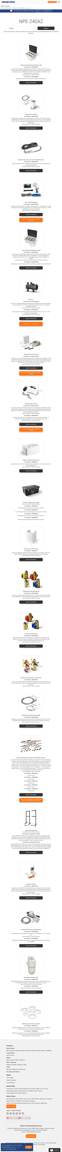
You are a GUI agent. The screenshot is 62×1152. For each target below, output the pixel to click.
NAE (21, 1069)
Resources (10, 1128)
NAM (14, 1069)
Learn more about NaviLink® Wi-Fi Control (31, 429)
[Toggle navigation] (58, 2)
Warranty (38, 1132)
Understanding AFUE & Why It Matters (16, 1093)
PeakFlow (20, 1064)
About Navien (29, 1143)
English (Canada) (12, 1118)
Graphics (14, 1080)
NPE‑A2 (8, 1050)
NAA (7, 1069)
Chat (56, 1150)
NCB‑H (8, 1055)
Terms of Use (44, 1143)
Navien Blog (10, 1086)
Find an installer (52, 2)
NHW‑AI (18, 1050)
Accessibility (41, 1144)
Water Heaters (9, 8)
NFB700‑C (22, 1060)
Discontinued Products (13, 1071)
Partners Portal (18, 1130)
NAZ (24, 1069)
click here (35, 31)
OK (28, 1147)
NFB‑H (8, 1060)
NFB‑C (17, 1060)
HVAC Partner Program (38, 1128)
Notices (35, 1144)
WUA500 (14, 1064)
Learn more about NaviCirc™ (31, 324)
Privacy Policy (52, 1143)
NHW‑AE (24, 1050)
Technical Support (42, 1130)
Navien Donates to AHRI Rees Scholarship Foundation (20, 1101)
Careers (24, 1132)
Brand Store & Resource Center (22, 1128)
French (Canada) (24, 1118)
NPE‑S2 (13, 1050)
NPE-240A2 (22, 8)
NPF (11, 1069)
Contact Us (37, 1143)
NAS (18, 1069)
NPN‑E (38, 1050)
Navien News (10, 1096)
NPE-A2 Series (16, 8)
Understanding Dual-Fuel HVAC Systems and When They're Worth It (24, 1091)
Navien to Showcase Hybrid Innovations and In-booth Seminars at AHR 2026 (26, 1103)
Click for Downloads (31, 82)
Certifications (26, 1130)
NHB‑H (12, 1060)
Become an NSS (49, 1128)
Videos (8, 1080)
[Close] (32, 1144)
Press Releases (10, 1082)
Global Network (31, 1132)
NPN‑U (29, 1050)
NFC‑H (12, 1055)
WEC (25, 1064)
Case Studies (9, 1077)
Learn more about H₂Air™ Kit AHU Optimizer (31, 219)
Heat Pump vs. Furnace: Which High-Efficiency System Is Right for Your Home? (27, 1088)
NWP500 (49, 1050)
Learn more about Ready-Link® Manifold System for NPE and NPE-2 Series (31, 800)
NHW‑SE (43, 1050)
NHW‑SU (33, 1050)
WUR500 (8, 1064)
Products (3, 8)
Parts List (33, 1130)
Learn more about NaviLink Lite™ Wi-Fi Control (31, 373)
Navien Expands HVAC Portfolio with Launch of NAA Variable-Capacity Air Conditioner (29, 1099)
